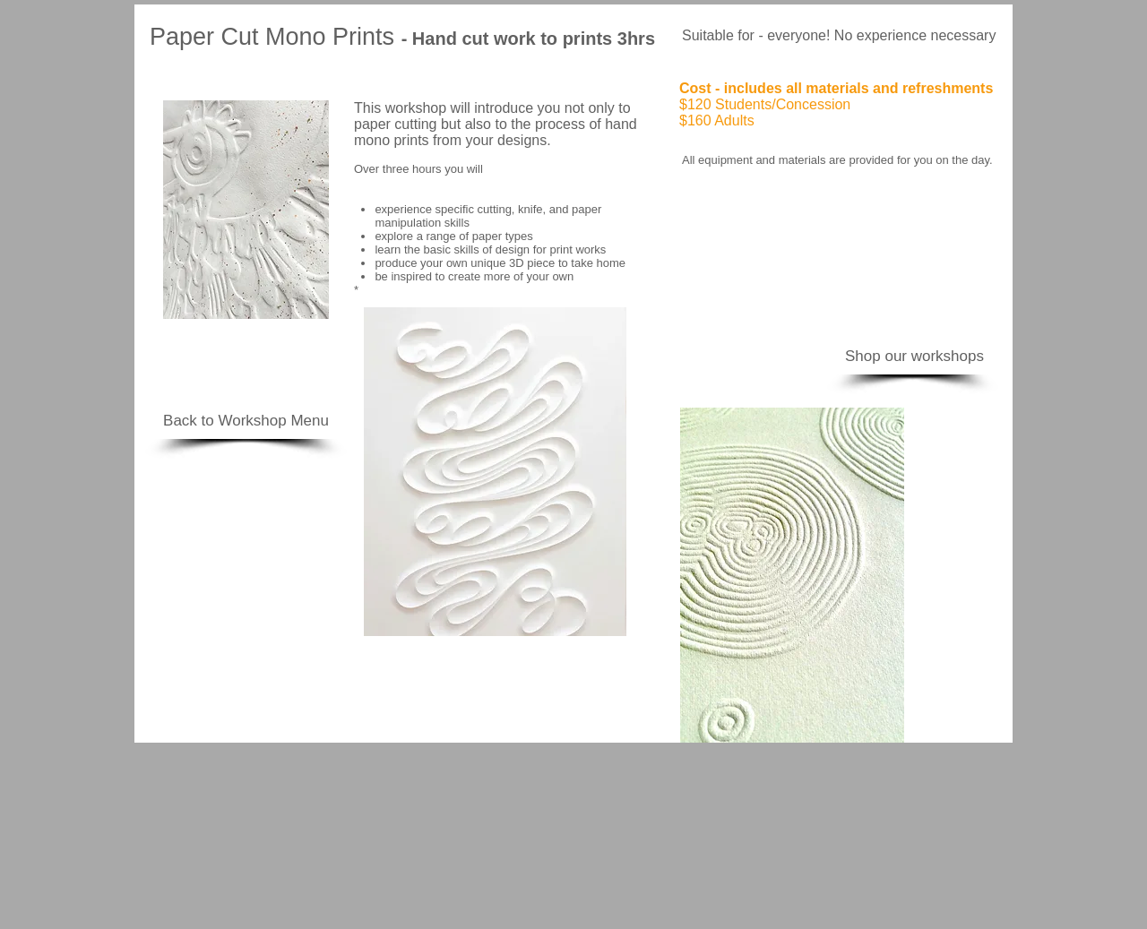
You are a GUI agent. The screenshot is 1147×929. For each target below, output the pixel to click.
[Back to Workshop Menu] (246, 421)
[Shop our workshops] (914, 356)
